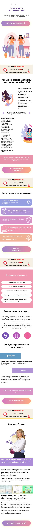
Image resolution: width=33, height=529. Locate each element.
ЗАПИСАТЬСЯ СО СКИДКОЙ (15, 23)
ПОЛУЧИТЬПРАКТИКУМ (16, 249)
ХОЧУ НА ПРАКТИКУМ (16, 401)
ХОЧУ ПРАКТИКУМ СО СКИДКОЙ (16, 169)
